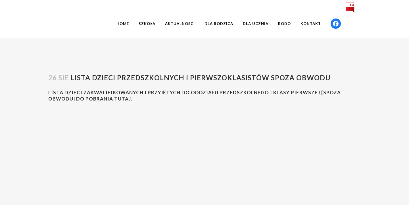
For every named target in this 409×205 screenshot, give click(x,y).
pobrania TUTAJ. (108, 99)
